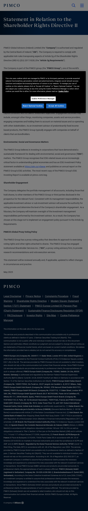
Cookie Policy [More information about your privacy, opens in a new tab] (63, 91)
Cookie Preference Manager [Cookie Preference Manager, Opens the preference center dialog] (43, 99)
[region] (44, 92)
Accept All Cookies (56, 106)
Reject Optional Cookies (33, 106)
